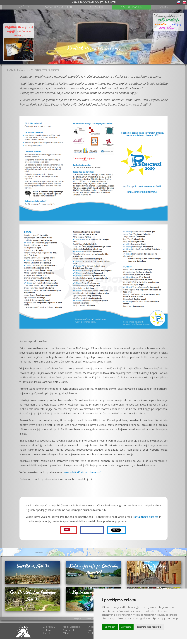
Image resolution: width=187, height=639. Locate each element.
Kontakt (47, 633)
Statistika (47, 630)
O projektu (49, 626)
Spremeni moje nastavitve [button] (149, 627)
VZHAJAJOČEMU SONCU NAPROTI (93, 2)
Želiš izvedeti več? (167, 16)
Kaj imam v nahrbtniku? (93, 592)
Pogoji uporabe (71, 626)
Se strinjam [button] (110, 627)
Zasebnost (68, 630)
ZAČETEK (24, 7)
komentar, (161, 24)
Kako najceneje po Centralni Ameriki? (93, 569)
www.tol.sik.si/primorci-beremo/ (82, 472)
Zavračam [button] (126, 627)
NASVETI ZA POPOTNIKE (59, 7)
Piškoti (66, 633)
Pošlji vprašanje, (168, 19)
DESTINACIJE (96, 7)
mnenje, (174, 23)
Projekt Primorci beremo (47, 69)
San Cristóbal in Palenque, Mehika (32, 595)
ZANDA (163, 7)
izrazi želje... (166, 27)
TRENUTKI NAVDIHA (131, 7)
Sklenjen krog (154, 565)
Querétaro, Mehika (32, 565)
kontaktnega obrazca (145, 517)
